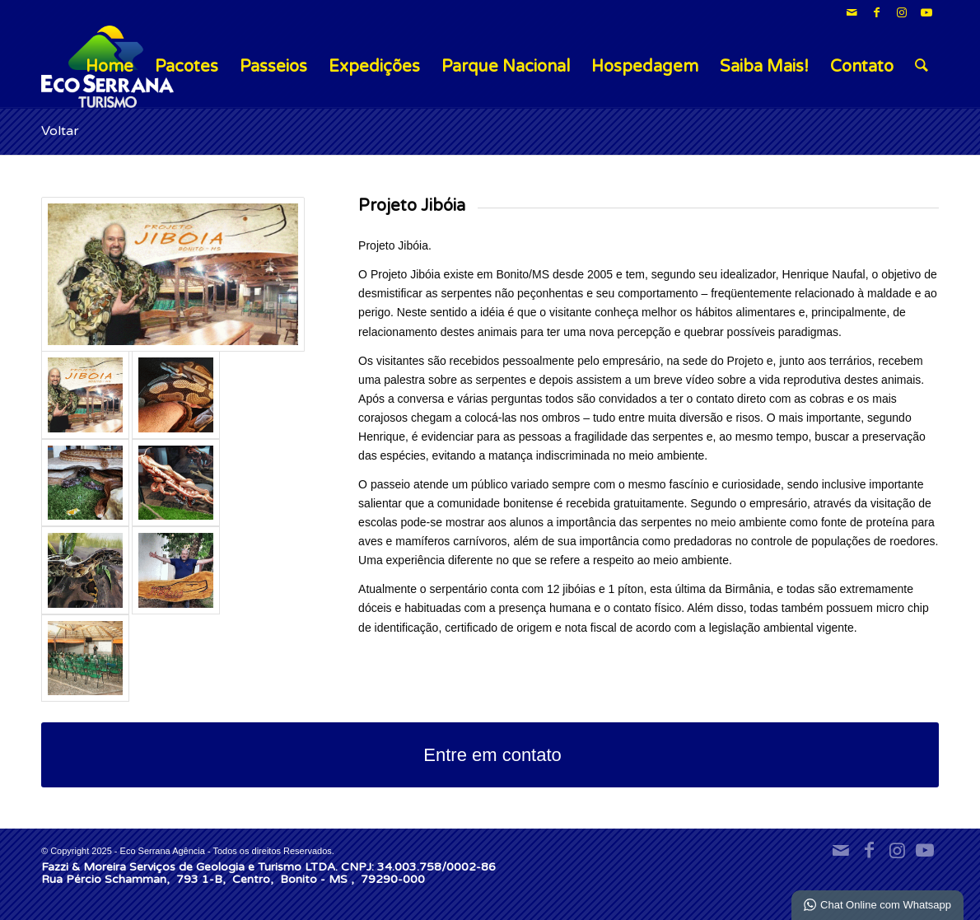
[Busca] (921, 67)
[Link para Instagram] (901, 12)
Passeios (273, 67)
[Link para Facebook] (877, 12)
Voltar (60, 131)
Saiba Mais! (764, 67)
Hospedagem (644, 67)
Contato (862, 67)
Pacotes (186, 67)
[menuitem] (921, 67)
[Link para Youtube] (926, 12)
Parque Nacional (505, 67)
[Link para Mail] (852, 12)
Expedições (374, 67)
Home (109, 67)
